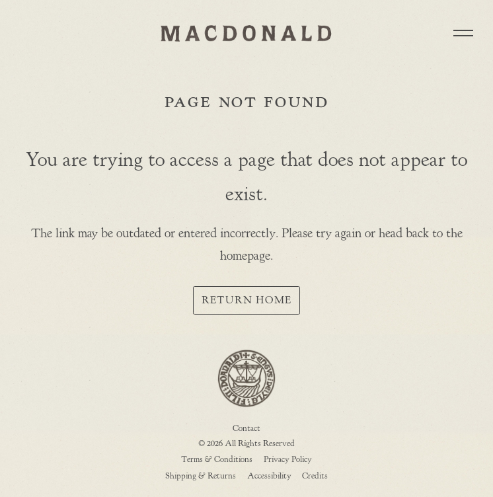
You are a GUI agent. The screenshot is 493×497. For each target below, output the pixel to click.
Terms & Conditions (216, 460)
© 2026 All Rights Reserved (246, 444)
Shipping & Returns (200, 476)
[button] (463, 33)
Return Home (246, 300)
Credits (315, 476)
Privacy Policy (288, 460)
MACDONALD (246, 33)
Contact (246, 429)
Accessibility (269, 476)
